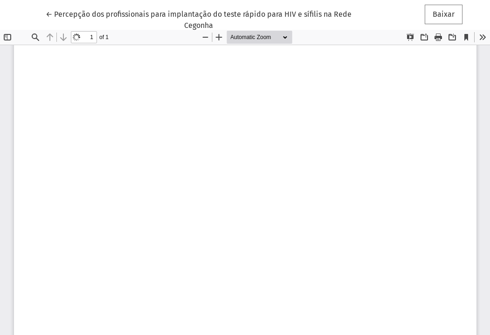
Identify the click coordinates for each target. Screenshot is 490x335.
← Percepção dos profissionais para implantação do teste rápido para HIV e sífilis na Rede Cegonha (199, 19)
